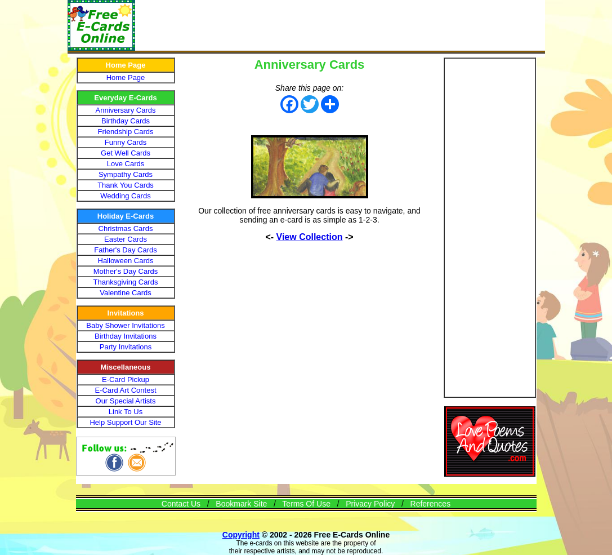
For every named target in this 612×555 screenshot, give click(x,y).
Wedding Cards (125, 196)
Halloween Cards (126, 260)
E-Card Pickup (125, 379)
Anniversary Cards (126, 110)
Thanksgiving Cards (125, 282)
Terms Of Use (306, 503)
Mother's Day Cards (125, 271)
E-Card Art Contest (125, 390)
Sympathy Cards (126, 174)
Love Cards (125, 163)
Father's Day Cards (125, 250)
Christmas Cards (126, 228)
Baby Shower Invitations (125, 325)
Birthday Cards (125, 121)
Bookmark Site (241, 503)
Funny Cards (125, 142)
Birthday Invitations (126, 336)
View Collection (309, 237)
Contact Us (181, 503)
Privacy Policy (370, 503)
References (430, 503)
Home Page (125, 77)
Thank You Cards (125, 185)
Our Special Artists (126, 401)
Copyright (241, 534)
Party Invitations (126, 347)
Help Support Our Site (125, 422)
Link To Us (125, 411)
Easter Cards (125, 239)
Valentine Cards (125, 292)
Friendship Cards (126, 131)
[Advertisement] (340, 25)
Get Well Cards (125, 153)
